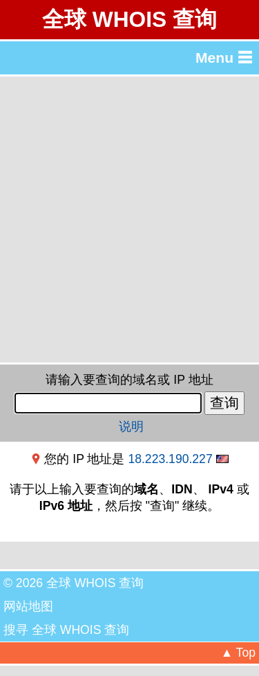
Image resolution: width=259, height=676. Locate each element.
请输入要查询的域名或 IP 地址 (129, 380)
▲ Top (238, 652)
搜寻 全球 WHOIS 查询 (66, 630)
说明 (131, 426)
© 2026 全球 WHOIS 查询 (73, 583)
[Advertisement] (129, 219)
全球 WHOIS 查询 (129, 19)
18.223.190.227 (170, 459)
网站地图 (28, 606)
